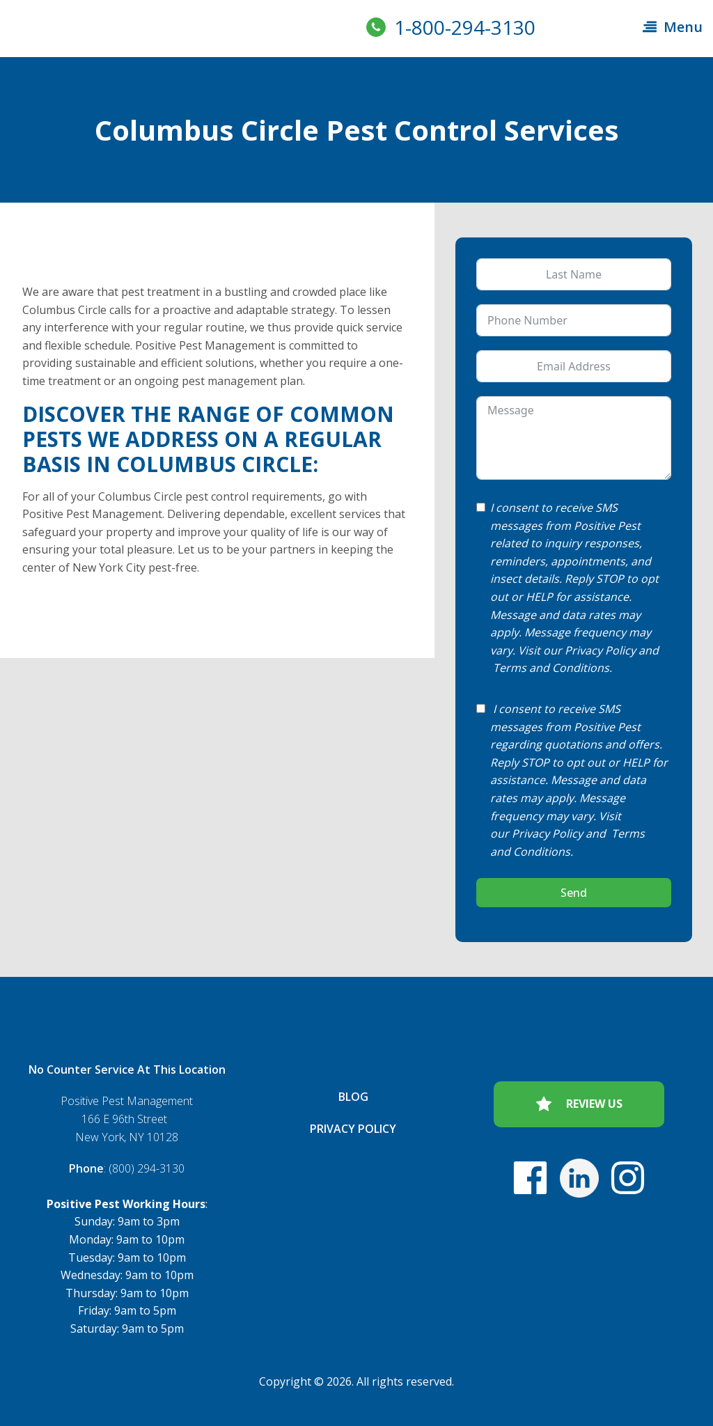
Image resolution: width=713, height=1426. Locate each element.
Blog (353, 1096)
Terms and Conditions (551, 667)
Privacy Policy (600, 650)
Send (574, 892)
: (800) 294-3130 (127, 1168)
